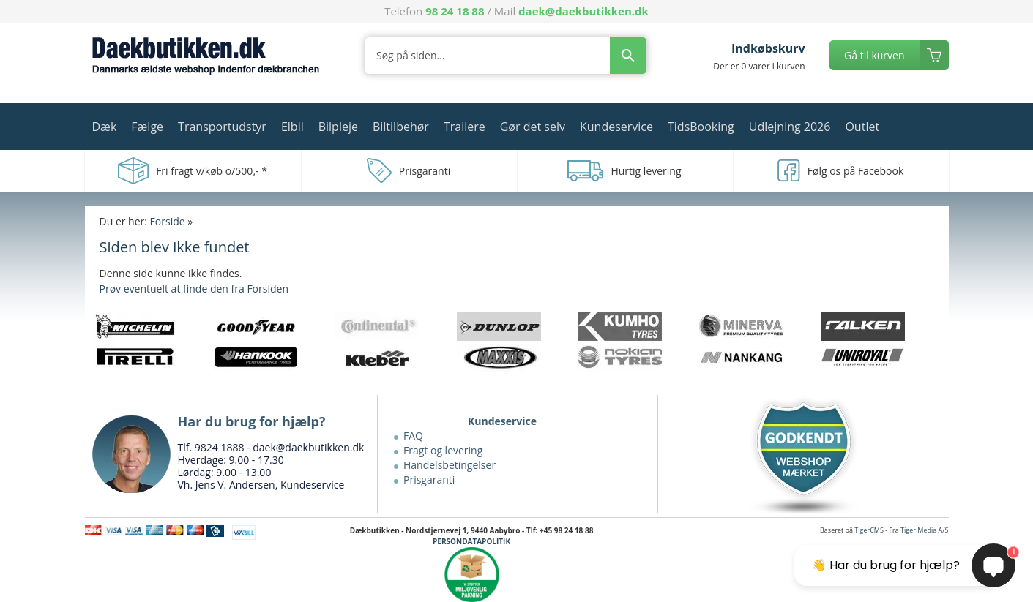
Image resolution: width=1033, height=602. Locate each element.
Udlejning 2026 (790, 126)
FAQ (413, 436)
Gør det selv (532, 126)
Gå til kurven (874, 55)
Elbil (292, 126)
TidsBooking (701, 126)
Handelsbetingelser (449, 465)
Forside (167, 221)
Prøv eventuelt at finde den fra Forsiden (194, 289)
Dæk (104, 126)
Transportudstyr (222, 126)
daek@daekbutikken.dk (583, 11)
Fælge (147, 126)
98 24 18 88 (454, 11)
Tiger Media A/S (924, 530)
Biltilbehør (401, 126)
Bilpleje (338, 126)
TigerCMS (869, 530)
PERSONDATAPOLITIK (471, 541)
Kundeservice (616, 126)
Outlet (862, 126)
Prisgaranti (429, 479)
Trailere (464, 126)
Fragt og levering (442, 450)
